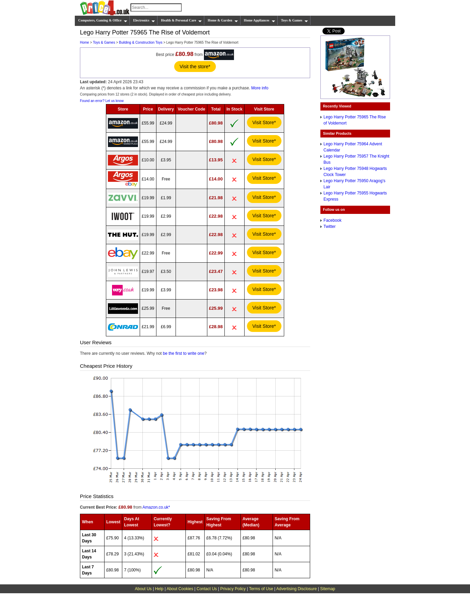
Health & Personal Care (181, 20)
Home (84, 42)
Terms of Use (261, 588)
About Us (143, 588)
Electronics (144, 20)
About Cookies (180, 588)
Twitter (329, 226)
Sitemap (327, 588)
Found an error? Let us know (102, 101)
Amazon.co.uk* (156, 507)
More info (259, 88)
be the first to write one (183, 353)
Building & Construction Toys (140, 42)
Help (159, 588)
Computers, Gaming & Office (102, 20)
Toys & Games (294, 20)
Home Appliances (259, 20)
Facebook (332, 220)
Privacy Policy (233, 588)
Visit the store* (195, 66)
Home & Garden (223, 20)
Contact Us (207, 588)
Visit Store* (264, 122)
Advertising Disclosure (296, 588)
